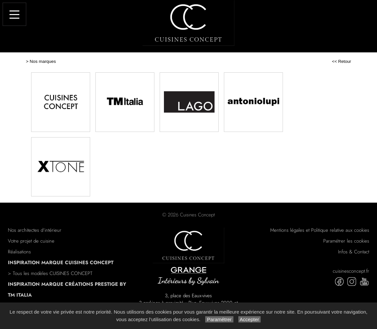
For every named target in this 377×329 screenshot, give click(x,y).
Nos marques (43, 61)
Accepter (250, 319)
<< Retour (341, 61)
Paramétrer (219, 319)
